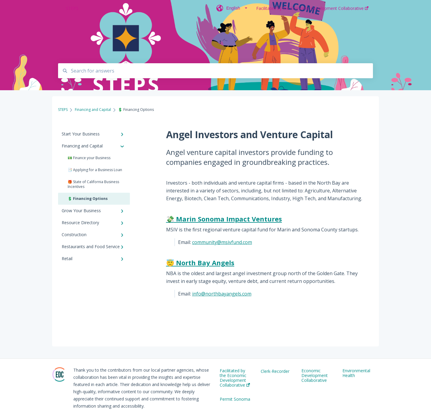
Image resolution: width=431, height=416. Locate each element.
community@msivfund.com (222, 242)
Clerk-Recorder (275, 371)
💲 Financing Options (88, 198)
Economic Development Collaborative (314, 375)
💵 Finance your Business (89, 157)
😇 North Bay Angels (200, 262)
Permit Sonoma (235, 399)
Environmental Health (356, 373)
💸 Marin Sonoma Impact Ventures (224, 218)
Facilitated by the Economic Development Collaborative (235, 378)
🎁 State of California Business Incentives (93, 184)
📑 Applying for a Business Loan (95, 169)
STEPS (72, 8)
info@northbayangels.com (221, 293)
